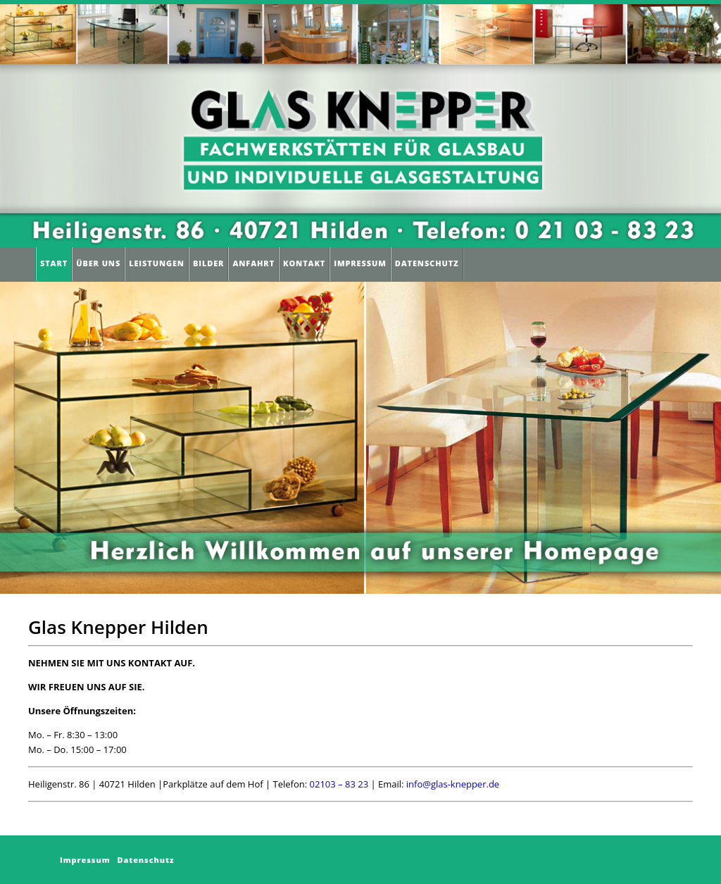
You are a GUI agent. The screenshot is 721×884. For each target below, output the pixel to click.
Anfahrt (253, 263)
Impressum (360, 263)
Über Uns (98, 263)
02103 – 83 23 (339, 784)
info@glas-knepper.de (452, 784)
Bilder (208, 263)
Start (54, 263)
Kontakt (304, 263)
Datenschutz (427, 263)
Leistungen (156, 263)
